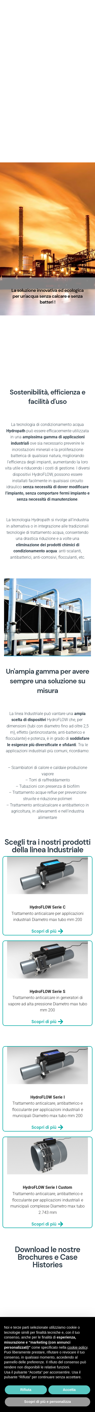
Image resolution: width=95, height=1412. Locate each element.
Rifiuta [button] (25, 1390)
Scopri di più (47, 931)
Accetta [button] (69, 1390)
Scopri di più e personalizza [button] (47, 1402)
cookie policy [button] (77, 1347)
